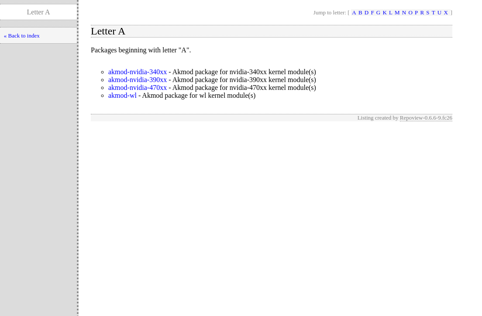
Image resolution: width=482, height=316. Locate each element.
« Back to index (22, 35)
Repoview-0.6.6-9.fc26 (426, 117)
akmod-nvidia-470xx (137, 87)
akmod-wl (122, 95)
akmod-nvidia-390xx (137, 79)
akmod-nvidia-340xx (137, 72)
